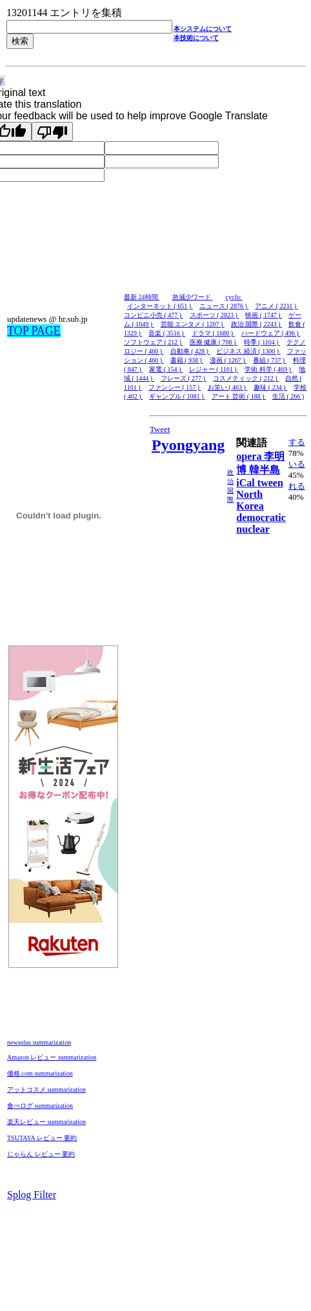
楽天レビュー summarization (46, 1121)
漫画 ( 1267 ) (228, 360)
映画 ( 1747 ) (263, 315)
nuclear (253, 529)
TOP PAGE (34, 330)
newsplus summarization (39, 1042)
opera (250, 456)
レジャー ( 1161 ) (213, 369)
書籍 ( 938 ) (187, 360)
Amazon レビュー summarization (51, 1057)
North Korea (249, 500)
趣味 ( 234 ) (270, 387)
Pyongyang (188, 445)
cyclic (234, 297)
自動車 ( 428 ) (190, 351)
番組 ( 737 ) (269, 360)
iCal (246, 482)
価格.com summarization (40, 1073)
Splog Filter (31, 1194)
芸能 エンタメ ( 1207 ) (193, 324)
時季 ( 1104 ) (262, 342)
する (296, 442)
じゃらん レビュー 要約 (41, 1154)
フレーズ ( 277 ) (184, 378)
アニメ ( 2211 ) (276, 306)
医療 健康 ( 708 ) (213, 342)
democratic (260, 517)
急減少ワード (192, 297)
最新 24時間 (141, 297)
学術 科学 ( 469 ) (268, 369)
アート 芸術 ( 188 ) (239, 396)
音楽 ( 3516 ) (166, 333)
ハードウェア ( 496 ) (271, 333)
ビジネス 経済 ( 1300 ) (248, 351)
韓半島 (264, 469)
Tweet (160, 429)
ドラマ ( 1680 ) (213, 333)
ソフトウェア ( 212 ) (153, 342)
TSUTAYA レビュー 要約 (42, 1137)
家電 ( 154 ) (166, 369)
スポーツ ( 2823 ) (214, 315)
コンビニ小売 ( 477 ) (153, 315)
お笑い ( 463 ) (228, 387)
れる (296, 486)
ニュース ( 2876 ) (224, 306)
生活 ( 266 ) (288, 396)
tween (270, 482)
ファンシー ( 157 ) (174, 387)
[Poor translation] (52, 131)
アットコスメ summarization (46, 1089)
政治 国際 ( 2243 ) (256, 324)
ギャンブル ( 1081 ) (177, 396)
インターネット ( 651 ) (160, 306)
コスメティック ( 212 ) (246, 378)
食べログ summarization (40, 1105)
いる (296, 464)
